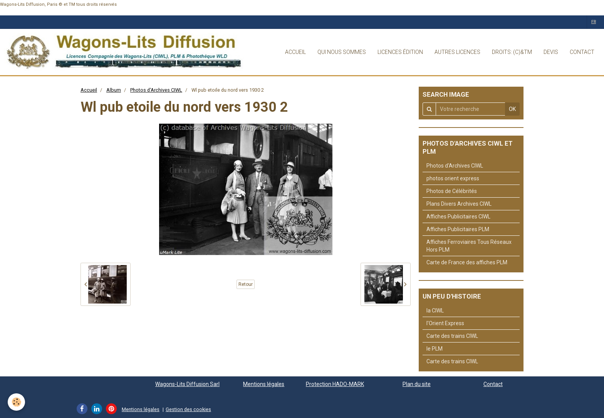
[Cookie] (16, 402)
